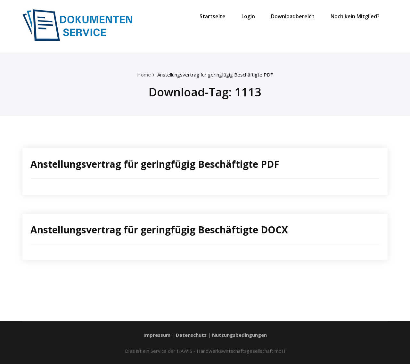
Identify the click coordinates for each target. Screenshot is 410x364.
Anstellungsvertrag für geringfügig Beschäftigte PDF (215, 74)
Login (248, 16)
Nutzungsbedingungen (239, 335)
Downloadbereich (293, 16)
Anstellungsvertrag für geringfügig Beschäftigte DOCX (159, 229)
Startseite (213, 16)
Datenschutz (191, 335)
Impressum (157, 335)
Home (144, 74)
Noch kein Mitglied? (355, 16)
